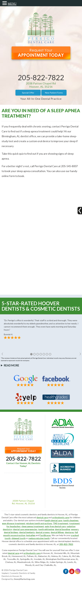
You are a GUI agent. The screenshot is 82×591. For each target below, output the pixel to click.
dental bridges (11, 532)
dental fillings (57, 532)
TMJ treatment (60, 523)
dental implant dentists (69, 541)
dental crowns (43, 532)
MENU (12, 3)
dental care (42, 517)
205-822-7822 (41, 77)
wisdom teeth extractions (39, 523)
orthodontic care (60, 517)
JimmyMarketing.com (24, 579)
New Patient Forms (54, 92)
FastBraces (45, 535)
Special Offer (28, 92)
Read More (11, 365)
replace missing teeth (39, 538)
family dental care (53, 520)
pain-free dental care (55, 526)
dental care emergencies (25, 529)
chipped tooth (18, 538)
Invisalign (30, 535)
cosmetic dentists (17, 544)
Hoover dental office (11, 541)
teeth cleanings (70, 520)
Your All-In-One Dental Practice (41, 98)
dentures (69, 532)
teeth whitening (46, 529)
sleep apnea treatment (32, 526)
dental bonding (62, 529)
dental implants (27, 532)
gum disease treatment (13, 523)
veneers (75, 529)
